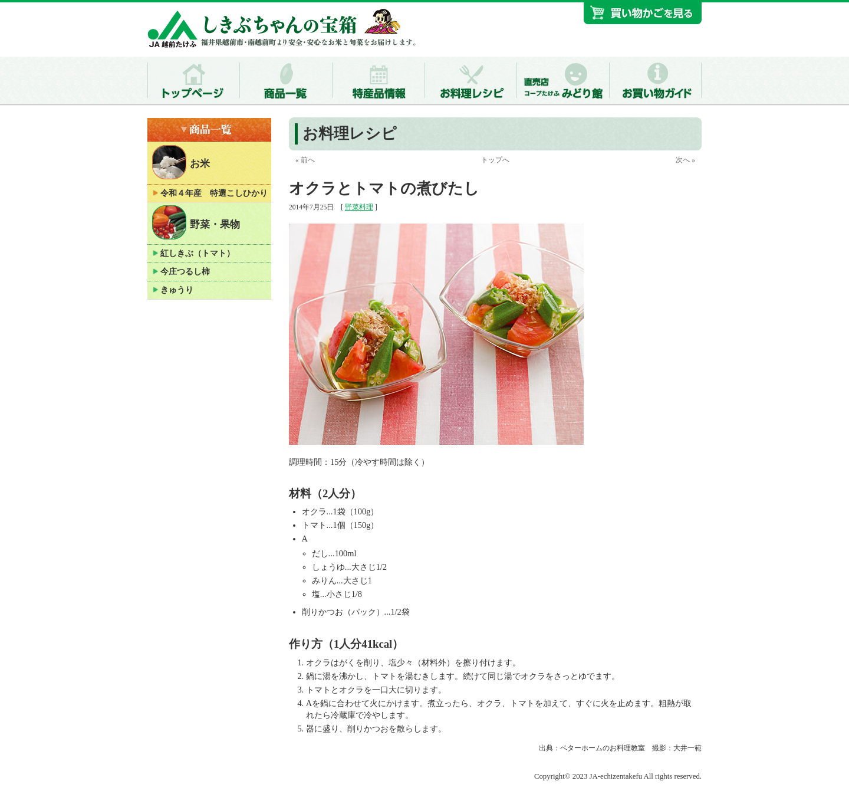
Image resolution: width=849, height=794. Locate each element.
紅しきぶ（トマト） (197, 253)
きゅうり (176, 290)
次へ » (685, 159)
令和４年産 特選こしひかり (214, 193)
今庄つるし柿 (185, 271)
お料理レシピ (349, 133)
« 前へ (305, 159)
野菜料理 (359, 207)
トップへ (495, 159)
